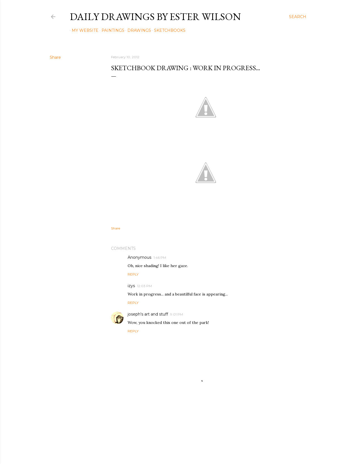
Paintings (111, 30)
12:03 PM (144, 286)
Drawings (137, 30)
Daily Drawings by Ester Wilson (155, 16)
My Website (83, 30)
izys (131, 285)
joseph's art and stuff (148, 314)
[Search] (297, 16)
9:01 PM (176, 314)
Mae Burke (192, 448)
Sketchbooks (168, 30)
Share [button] (55, 57)
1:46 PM (160, 257)
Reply (133, 274)
